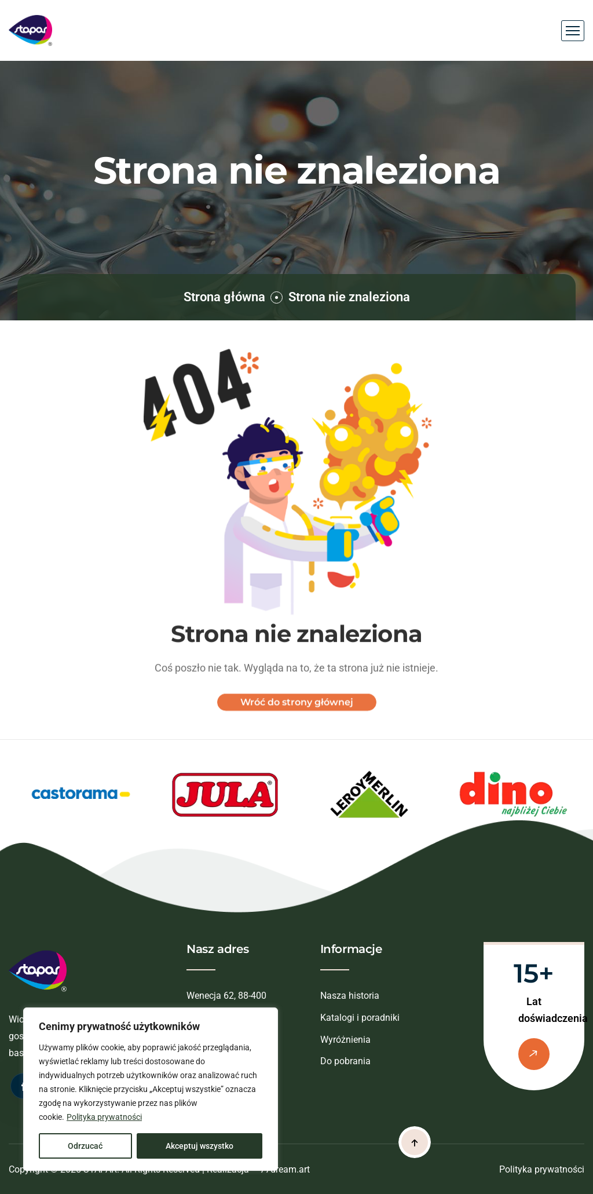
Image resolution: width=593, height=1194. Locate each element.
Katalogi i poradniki (360, 1017)
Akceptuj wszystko (199, 1146)
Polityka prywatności (104, 1117)
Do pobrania (345, 1061)
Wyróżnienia (345, 1039)
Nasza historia (349, 995)
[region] (150, 1089)
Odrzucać (85, 1146)
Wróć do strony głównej (296, 709)
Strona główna (224, 297)
